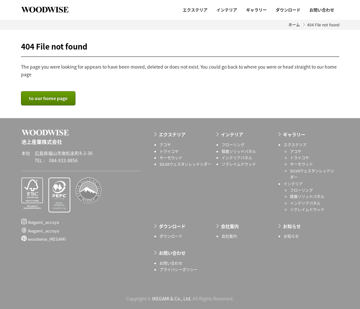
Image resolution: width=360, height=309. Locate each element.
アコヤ (165, 145)
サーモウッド (170, 158)
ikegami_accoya (40, 222)
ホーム (294, 25)
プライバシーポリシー (178, 269)
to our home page (48, 98)
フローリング (233, 145)
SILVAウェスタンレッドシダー (185, 164)
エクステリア (195, 10)
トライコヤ (169, 151)
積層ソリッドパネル (239, 151)
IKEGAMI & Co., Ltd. (172, 298)
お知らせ (292, 226)
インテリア (226, 10)
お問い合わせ (321, 10)
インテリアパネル (237, 158)
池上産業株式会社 (49, 9)
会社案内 (230, 226)
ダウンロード (288, 10)
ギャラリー (256, 10)
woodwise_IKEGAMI (43, 238)
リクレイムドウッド (239, 164)
